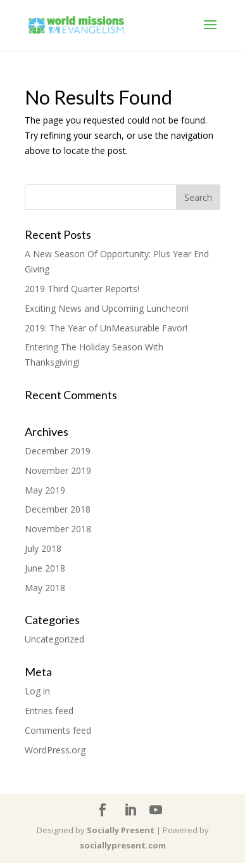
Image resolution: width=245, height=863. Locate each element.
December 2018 (58, 509)
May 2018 (45, 588)
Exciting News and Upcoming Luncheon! (107, 308)
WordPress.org (55, 750)
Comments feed (58, 730)
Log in (37, 691)
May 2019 (45, 490)
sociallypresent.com (123, 845)
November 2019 (58, 470)
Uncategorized (54, 639)
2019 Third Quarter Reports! (82, 289)
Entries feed (49, 711)
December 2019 (58, 451)
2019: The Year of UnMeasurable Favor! (106, 328)
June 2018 (45, 568)
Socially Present (120, 830)
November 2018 (58, 529)
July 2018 (43, 548)
